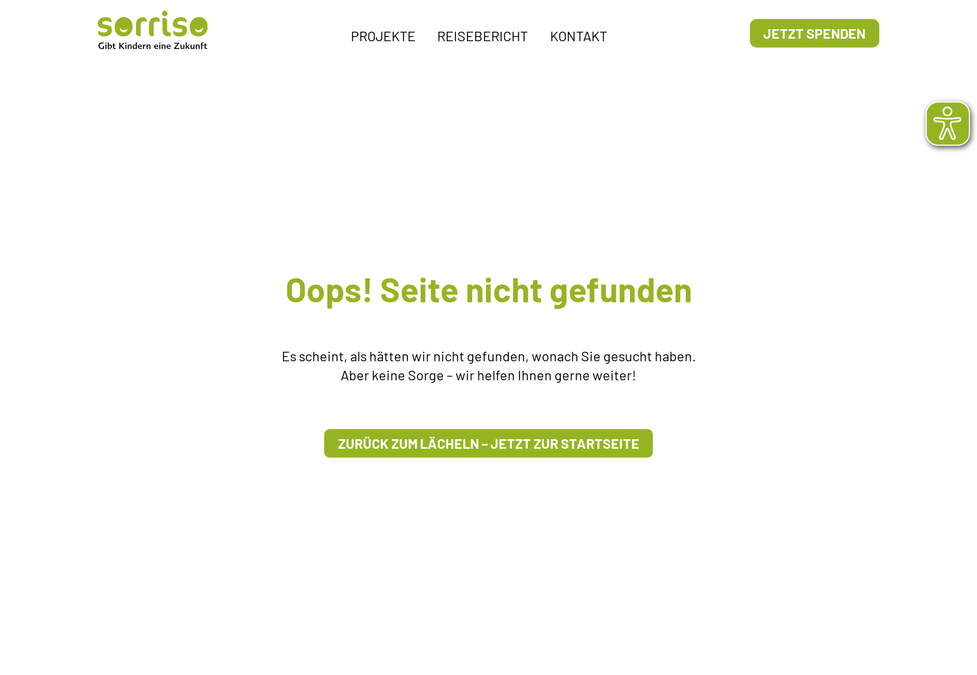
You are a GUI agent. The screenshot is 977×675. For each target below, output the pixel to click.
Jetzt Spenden (814, 33)
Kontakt (578, 35)
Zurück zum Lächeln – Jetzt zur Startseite (488, 443)
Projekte (383, 35)
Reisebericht (482, 35)
